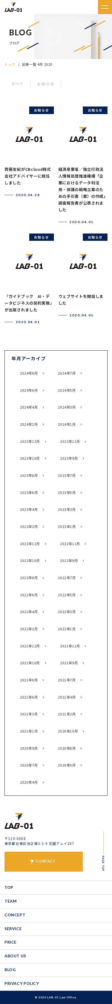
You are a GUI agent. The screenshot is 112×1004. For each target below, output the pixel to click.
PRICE (10, 942)
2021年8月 (29, 680)
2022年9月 (69, 560)
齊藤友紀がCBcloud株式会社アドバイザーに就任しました (27, 175)
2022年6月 (29, 594)
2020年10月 (68, 731)
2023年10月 (30, 458)
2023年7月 (67, 475)
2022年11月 (70, 543)
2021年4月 (67, 697)
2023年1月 (67, 526)
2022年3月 (67, 611)
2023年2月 (29, 526)
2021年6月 (29, 697)
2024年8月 (29, 373)
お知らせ (45, 84)
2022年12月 (30, 543)
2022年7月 (67, 577)
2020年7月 (29, 765)
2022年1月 (67, 628)
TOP (8, 887)
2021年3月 (29, 714)
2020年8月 (67, 748)
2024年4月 (29, 407)
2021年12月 (30, 646)
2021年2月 (67, 714)
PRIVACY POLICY (21, 983)
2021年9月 (69, 662)
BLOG (10, 969)
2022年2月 (29, 628)
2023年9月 (69, 458)
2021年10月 (30, 662)
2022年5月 (67, 594)
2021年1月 (29, 731)
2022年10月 (30, 560)
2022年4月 (29, 611)
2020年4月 (29, 782)
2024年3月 (67, 407)
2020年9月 (29, 748)
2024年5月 (67, 390)
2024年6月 (29, 390)
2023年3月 (67, 509)
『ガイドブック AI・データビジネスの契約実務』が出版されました (28, 302)
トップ (9, 64)
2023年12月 (30, 441)
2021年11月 (70, 646)
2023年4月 (29, 509)
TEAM (10, 901)
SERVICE (13, 928)
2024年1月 (67, 424)
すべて (17, 84)
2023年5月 (67, 492)
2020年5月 (67, 765)
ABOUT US (15, 955)
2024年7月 (67, 373)
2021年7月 (67, 680)
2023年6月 (29, 492)
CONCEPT (14, 914)
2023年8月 (29, 475)
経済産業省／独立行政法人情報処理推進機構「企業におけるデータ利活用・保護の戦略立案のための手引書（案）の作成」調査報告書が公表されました (82, 189)
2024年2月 (29, 424)
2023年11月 (70, 441)
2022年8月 (29, 577)
